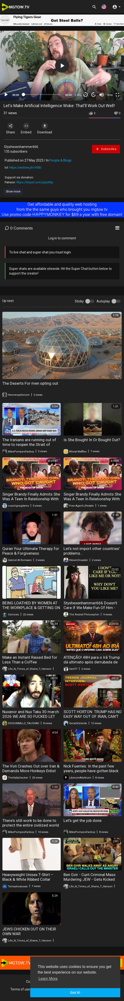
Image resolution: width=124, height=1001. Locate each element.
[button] (104, 6)
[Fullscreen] (117, 94)
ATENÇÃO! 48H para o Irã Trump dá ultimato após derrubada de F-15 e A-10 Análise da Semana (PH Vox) (92, 664)
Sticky (79, 301)
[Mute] (101, 94)
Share (10, 128)
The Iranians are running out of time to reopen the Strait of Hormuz (29, 444)
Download (44, 128)
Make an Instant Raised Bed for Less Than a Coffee (29, 659)
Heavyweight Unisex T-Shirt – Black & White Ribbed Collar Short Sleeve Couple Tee (27, 879)
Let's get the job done (82, 820)
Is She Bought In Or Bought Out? (92, 439)
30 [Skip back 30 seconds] (86, 95)
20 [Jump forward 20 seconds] (94, 95)
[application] (62, 66)
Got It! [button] (75, 992)
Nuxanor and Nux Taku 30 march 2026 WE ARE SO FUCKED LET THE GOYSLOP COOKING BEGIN (30, 716)
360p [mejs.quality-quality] (110, 95)
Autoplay (103, 301)
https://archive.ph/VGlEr (25, 167)
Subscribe (105, 149)
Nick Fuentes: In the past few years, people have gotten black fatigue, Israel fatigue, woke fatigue (91, 773)
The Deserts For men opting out (30, 383)
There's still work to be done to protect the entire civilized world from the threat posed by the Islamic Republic (30, 827)
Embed (26, 128)
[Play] (6, 94)
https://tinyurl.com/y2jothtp (34, 182)
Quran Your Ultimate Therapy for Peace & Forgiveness (30, 551)
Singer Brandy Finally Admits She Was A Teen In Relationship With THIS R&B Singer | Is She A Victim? (31, 501)
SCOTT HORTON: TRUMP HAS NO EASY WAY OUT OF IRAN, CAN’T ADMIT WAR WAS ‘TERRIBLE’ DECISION (93, 718)
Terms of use (20, 989)
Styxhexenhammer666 (21, 147)
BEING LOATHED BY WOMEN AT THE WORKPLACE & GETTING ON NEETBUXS (31, 608)
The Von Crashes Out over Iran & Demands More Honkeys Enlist (31, 768)
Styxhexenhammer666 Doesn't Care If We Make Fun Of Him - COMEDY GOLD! (90, 608)
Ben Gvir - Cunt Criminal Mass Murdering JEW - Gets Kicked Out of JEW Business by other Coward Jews (90, 881)
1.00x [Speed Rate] (78, 95)
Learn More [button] (48, 979)
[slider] (42, 94)
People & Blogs (60, 160)
